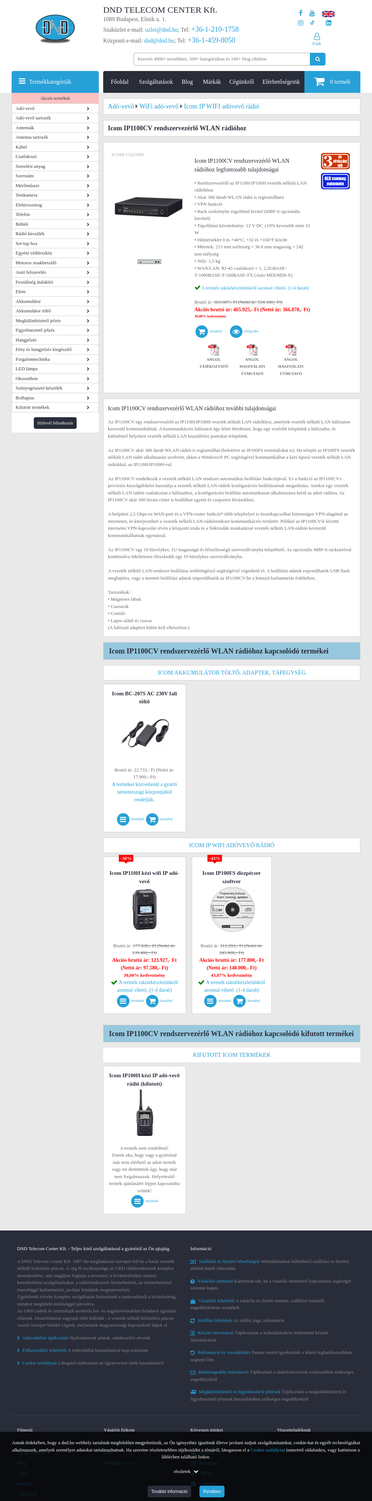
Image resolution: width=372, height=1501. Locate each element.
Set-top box (26, 243)
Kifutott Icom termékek (232, 1055)
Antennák (25, 127)
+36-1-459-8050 (211, 40)
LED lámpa (26, 368)
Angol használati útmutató (252, 361)
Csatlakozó (26, 156)
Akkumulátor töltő (33, 310)
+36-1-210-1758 (215, 29)
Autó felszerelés (31, 272)
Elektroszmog (29, 205)
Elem (20, 291)
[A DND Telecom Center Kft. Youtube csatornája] (312, 13)
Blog (187, 82)
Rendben (212, 1491)
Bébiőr (22, 224)
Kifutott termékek (32, 407)
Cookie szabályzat (268, 1450)
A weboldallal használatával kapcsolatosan (82, 1350)
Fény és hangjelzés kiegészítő (44, 349)
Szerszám (25, 175)
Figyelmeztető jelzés (35, 330)
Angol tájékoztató (214, 357)
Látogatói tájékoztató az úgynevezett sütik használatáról (90, 1363)
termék (332, 81)
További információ (169, 1491)
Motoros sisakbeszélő (36, 262)
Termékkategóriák (50, 82)
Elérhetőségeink (281, 82)
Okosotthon (27, 378)
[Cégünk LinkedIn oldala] (328, 23)
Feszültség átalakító (34, 282)
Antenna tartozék (32, 137)
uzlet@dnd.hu (161, 30)
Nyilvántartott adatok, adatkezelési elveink (83, 1337)
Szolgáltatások (156, 82)
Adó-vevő (25, 108)
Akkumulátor (28, 301)
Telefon (23, 214)
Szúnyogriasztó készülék (39, 388)
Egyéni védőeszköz (34, 253)
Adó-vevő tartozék (33, 118)
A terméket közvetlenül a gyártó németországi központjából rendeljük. (144, 792)
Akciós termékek (55, 98)
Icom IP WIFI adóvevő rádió (232, 845)
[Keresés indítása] (318, 59)
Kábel (21, 147)
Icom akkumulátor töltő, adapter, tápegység (232, 672)
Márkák (212, 82)
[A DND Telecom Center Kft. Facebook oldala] (301, 13)
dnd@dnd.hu (159, 40)
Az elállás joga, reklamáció (237, 1320)
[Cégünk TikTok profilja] (312, 23)
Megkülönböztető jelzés (38, 320)
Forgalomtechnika (33, 359)
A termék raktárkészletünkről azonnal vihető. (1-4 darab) (255, 288)
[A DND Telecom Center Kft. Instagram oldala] (300, 23)
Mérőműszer (28, 185)
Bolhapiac (25, 397)
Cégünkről (241, 82)
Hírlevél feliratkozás (55, 423)
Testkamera (26, 195)
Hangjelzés (26, 340)
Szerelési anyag (30, 166)
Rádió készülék (30, 233)
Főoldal (120, 82)
